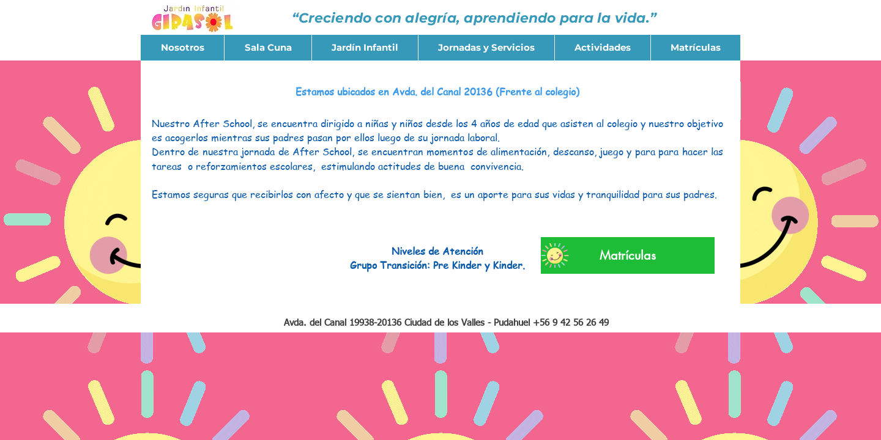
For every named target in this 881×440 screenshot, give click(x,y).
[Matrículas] (628, 255)
